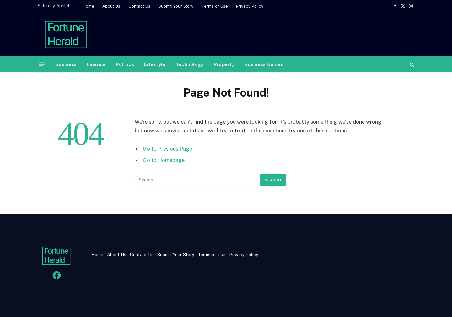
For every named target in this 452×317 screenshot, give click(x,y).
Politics (125, 64)
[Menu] (42, 64)
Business (66, 64)
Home (88, 5)
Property (224, 64)
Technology (190, 64)
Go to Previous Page (167, 149)
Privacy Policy (249, 5)
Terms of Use (215, 5)
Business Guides (264, 64)
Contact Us (139, 5)
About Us (111, 5)
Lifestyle (155, 64)
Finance (96, 64)
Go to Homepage (164, 160)
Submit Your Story (176, 5)
